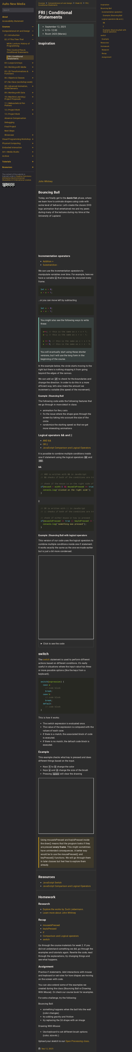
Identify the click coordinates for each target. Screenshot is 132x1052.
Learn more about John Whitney (59, 912)
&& (104, 23)
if (43, 932)
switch (46, 659)
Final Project (10, 126)
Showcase (9, 135)
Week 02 (78, 3)
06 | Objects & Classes (14, 78)
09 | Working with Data (14, 92)
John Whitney (45, 181)
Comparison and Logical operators (61, 936)
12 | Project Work (12, 110)
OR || (45, 444)
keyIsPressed (49, 928)
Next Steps (9, 131)
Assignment (106, 57)
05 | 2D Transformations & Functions (16, 72)
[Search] (18, 10)
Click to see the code (53, 643)
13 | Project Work (12, 114)
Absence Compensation (15, 118)
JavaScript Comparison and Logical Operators (67, 447)
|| (103, 26)
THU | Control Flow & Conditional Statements (17, 51)
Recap (104, 53)
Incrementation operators (112, 12)
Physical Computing (11, 143)
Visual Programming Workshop (16, 139)
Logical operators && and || (112, 19)
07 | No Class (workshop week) (18, 82)
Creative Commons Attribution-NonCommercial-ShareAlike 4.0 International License (16, 178)
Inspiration (105, 5)
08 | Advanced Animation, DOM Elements (16, 87)
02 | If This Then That (14, 39)
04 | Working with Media (15, 67)
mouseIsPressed (51, 925)
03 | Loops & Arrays (13, 63)
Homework (105, 46)
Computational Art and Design (16, 31)
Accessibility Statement (13, 21)
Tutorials (6, 162)
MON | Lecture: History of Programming (18, 44)
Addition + (48, 261)
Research (105, 50)
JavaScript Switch (52, 882)
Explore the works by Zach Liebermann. (63, 909)
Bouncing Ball (106, 8)
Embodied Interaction (12, 147)
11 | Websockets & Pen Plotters (14, 104)
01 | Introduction (12, 35)
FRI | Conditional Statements (15, 57)
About (5, 17)
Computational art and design (60, 3)
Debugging (9, 122)
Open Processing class (77, 1041)
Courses (6, 27)
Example (105, 39)
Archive (5, 156)
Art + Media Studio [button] (10, 152)
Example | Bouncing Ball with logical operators (114, 31)
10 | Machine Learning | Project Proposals (15, 98)
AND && (47, 440)
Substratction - (50, 265)
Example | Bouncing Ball (112, 15)
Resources (7, 167)
